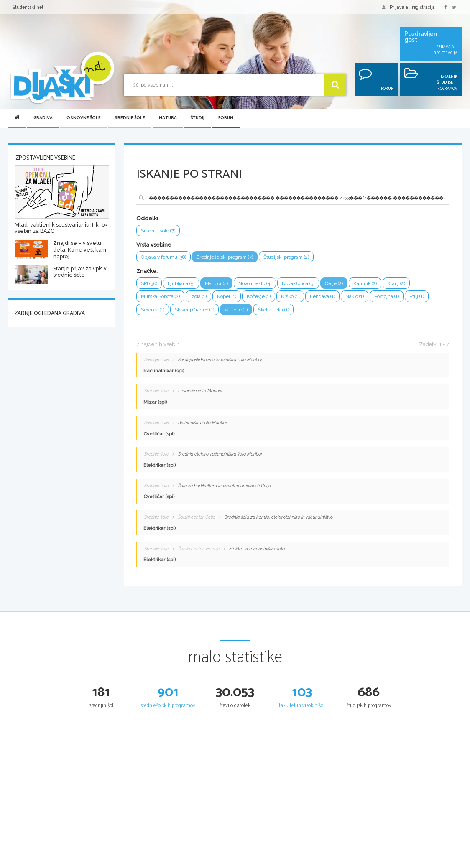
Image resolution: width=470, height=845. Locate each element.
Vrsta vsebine (153, 245)
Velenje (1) (236, 310)
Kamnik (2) (365, 283)
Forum (225, 118)
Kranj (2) (396, 283)
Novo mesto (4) (254, 283)
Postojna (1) (386, 296)
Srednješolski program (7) (225, 257)
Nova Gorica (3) (298, 283)
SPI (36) (149, 283)
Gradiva (43, 118)
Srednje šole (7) (158, 231)
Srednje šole (130, 118)
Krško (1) (290, 296)
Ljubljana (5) (181, 283)
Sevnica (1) (152, 310)
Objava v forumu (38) (163, 257)
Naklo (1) (354, 296)
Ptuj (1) (416, 296)
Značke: (147, 271)
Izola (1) (198, 296)
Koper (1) (226, 296)
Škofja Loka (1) (273, 310)
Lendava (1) (322, 296)
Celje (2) (334, 283)
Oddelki (147, 218)
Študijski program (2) (286, 257)
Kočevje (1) (259, 296)
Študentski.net (28, 7)
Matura (168, 118)
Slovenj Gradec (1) (194, 310)
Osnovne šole (83, 118)
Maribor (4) (216, 283)
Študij (197, 118)
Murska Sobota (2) (160, 296)
